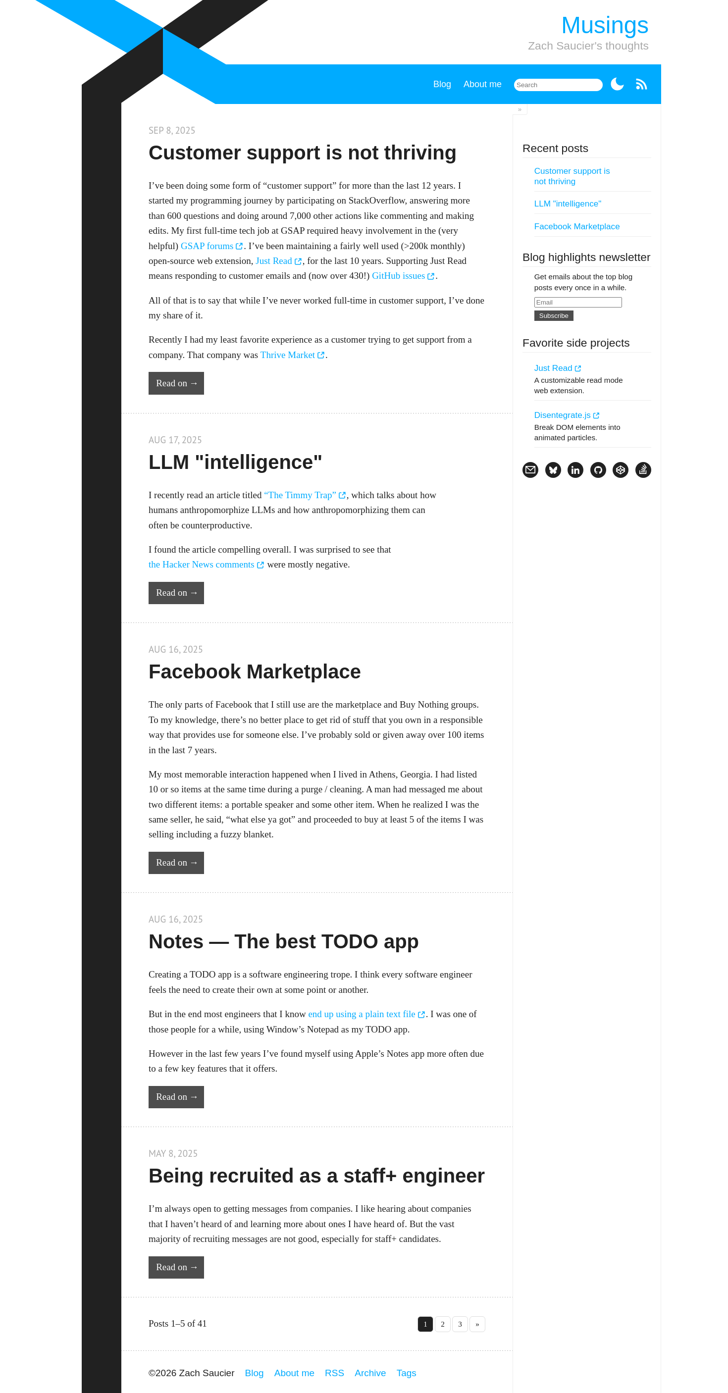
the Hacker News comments (202, 564)
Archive (370, 1373)
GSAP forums (207, 246)
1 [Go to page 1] (425, 1324)
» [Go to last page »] (477, 1324)
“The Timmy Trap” (300, 495)
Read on (171, 383)
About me (483, 84)
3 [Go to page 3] (460, 1324)
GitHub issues (398, 275)
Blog (442, 84)
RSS (334, 1373)
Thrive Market (287, 355)
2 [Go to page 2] (443, 1324)
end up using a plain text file (361, 1014)
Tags (406, 1373)
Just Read (274, 261)
